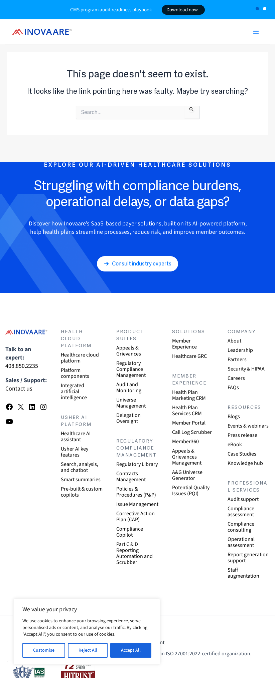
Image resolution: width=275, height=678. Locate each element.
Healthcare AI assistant (76, 436)
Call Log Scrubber (192, 432)
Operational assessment (241, 542)
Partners (237, 359)
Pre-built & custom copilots (82, 492)
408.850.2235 (21, 366)
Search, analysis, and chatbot (79, 467)
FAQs (233, 387)
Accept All (131, 650)
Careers (236, 378)
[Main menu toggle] (256, 32)
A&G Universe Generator (187, 475)
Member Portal (188, 423)
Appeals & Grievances (128, 351)
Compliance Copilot (129, 532)
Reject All (88, 650)
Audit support (243, 499)
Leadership (240, 350)
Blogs (234, 416)
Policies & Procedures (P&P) (136, 492)
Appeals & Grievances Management (186, 457)
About (234, 341)
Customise (43, 650)
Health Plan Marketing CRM (189, 395)
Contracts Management (131, 476)
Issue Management (137, 504)
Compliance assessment (241, 511)
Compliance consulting (241, 527)
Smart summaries (81, 479)
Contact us (18, 389)
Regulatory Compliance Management (131, 369)
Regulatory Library (137, 464)
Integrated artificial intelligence (74, 391)
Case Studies (242, 454)
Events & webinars (248, 426)
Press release (242, 435)
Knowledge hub (245, 463)
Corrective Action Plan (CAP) (135, 516)
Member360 (185, 441)
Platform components (75, 373)
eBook (235, 444)
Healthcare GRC (189, 356)
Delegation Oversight (128, 418)
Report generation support (248, 557)
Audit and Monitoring (128, 387)
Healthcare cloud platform (80, 358)
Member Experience (184, 344)
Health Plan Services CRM (187, 410)
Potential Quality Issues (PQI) (191, 490)
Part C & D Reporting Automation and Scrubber (134, 553)
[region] (86, 632)
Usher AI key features (74, 452)
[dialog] (262, 664)
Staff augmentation (243, 573)
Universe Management (131, 403)
